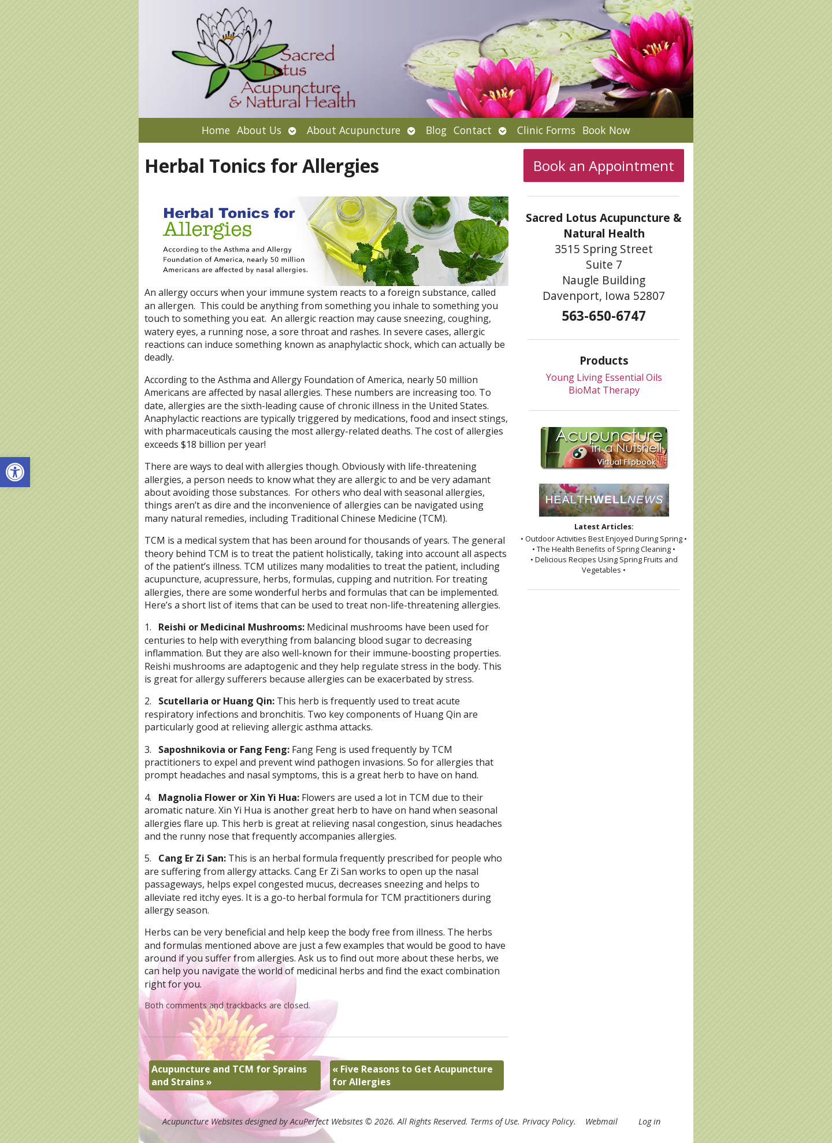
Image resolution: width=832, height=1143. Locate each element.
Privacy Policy (548, 1121)
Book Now (606, 130)
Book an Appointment (603, 165)
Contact (473, 130)
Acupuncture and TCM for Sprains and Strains (229, 1075)
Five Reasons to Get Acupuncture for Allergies (412, 1075)
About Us (259, 130)
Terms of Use (494, 1121)
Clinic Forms (546, 130)
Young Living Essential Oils (604, 377)
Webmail (601, 1121)
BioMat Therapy (604, 390)
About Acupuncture (353, 130)
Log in (649, 1121)
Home (216, 130)
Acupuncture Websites (202, 1121)
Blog (436, 130)
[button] (15, 472)
